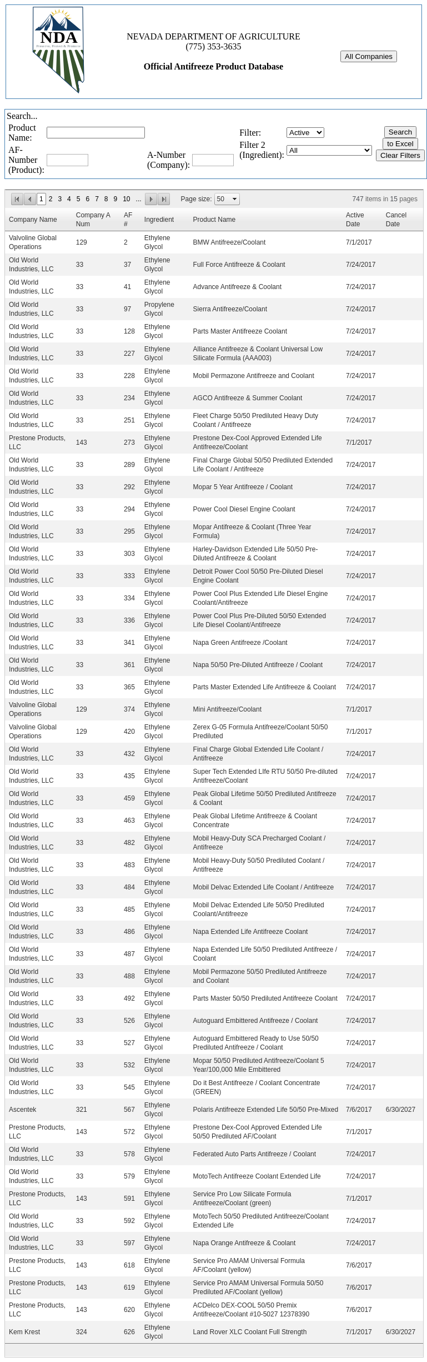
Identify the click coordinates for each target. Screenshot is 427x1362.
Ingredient (159, 219)
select (235, 199)
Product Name (214, 219)
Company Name (33, 219)
